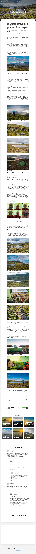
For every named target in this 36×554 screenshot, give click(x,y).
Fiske (22, 13)
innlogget (11, 518)
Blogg (16, 13)
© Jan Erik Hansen (18, 551)
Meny (33, 1)
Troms (12, 14)
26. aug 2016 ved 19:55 (17, 473)
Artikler (14, 13)
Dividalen (19, 13)
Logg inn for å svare (9, 458)
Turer (14, 14)
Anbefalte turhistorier (8, 13)
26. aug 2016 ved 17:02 (16, 494)
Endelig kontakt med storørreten (11, 400)
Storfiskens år (28, 13)
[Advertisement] (18, 536)
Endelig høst (26, 399)
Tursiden (18, 1)
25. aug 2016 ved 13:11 (13, 484)
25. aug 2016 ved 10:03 (13, 451)
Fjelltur (24, 13)
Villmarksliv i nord (18, 14)
